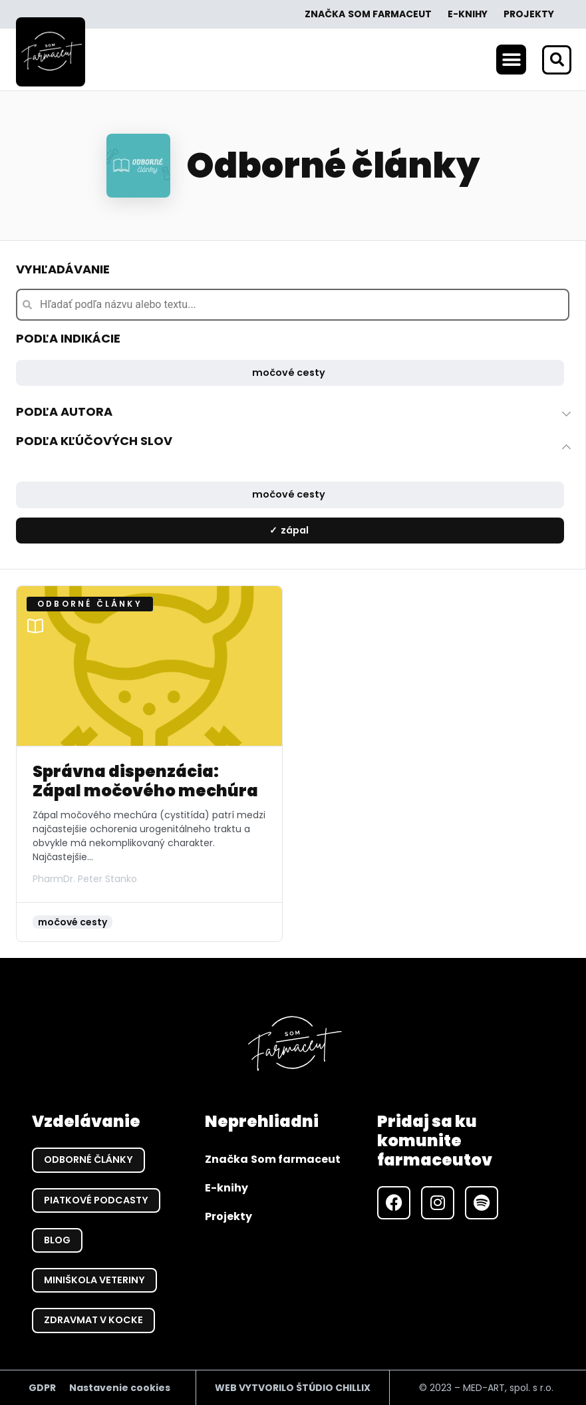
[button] (511, 60)
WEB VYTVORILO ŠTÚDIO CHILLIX (292, 1387)
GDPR (42, 1387)
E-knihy (468, 14)
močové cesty (288, 372)
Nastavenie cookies (119, 1387)
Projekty (529, 14)
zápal (295, 530)
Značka (368, 14)
